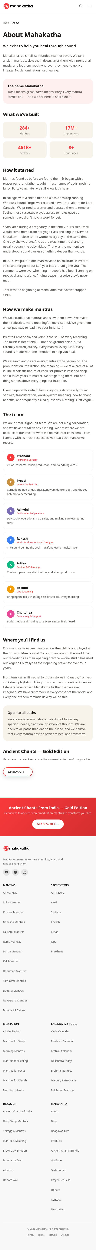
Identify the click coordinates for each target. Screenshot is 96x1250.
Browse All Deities (14, 1010)
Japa (53, 941)
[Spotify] (15, 872)
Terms (41, 1234)
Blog (54, 1121)
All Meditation (11, 1031)
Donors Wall (10, 1180)
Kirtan (55, 932)
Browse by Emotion (15, 1150)
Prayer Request (60, 1180)
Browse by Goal (12, 1160)
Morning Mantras (14, 1051)
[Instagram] (24, 872)
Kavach (55, 922)
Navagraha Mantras (15, 1000)
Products (56, 1141)
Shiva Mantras (12, 902)
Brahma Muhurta (61, 1070)
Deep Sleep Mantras (15, 1121)
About (55, 1111)
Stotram (56, 912)
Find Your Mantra (13, 1090)
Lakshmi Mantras (13, 932)
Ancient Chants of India (17, 1111)
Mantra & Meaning (14, 1141)
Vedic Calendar (60, 1031)
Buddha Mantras (13, 990)
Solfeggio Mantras (14, 1131)
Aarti (54, 902)
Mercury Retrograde (63, 1080)
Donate (55, 1190)
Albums (7, 1170)
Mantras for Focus (14, 1070)
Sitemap (65, 1234)
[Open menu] (89, 6)
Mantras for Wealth (15, 1080)
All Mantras (10, 892)
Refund (53, 1234)
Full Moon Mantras (62, 1090)
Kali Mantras (10, 961)
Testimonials (59, 1170)
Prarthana (57, 951)
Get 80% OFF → (48, 824)
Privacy (30, 1234)
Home (6, 22)
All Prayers (57, 892)
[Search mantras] (81, 6)
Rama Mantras (12, 941)
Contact (56, 1199)
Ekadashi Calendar (62, 1041)
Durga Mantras (12, 951)
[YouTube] (6, 872)
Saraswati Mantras (14, 981)
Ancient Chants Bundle (65, 1150)
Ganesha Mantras (14, 922)
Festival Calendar (61, 1051)
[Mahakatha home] (18, 6)
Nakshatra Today (61, 1061)
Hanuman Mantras (14, 971)
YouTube (56, 1160)
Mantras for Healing (15, 1061)
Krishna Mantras (13, 912)
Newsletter (58, 1209)
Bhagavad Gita (60, 1131)
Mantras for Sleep (14, 1041)
